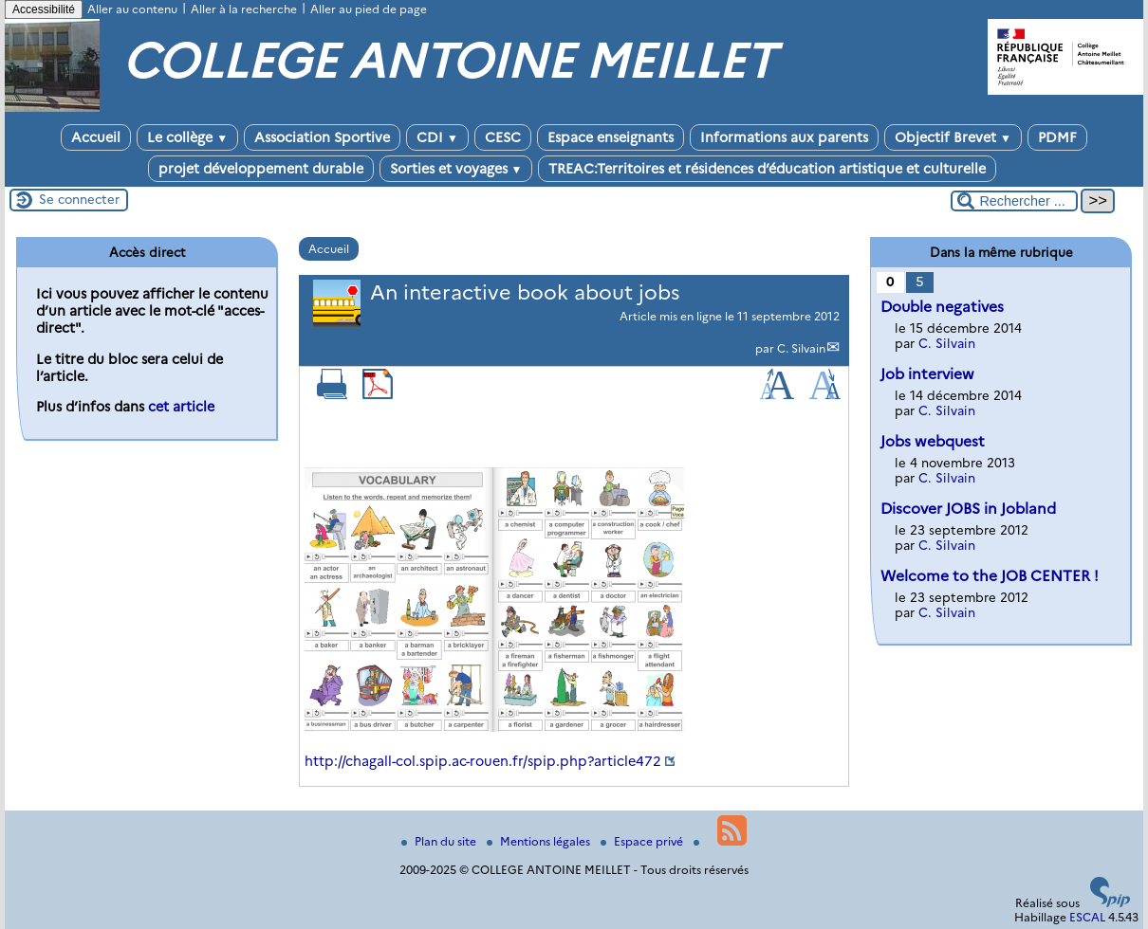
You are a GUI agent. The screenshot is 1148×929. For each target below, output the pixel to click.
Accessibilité (43, 9)
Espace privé (643, 841)
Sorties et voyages (456, 168)
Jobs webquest (932, 441)
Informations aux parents (784, 137)
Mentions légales (540, 841)
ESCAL (1087, 917)
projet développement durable (260, 168)
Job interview (927, 374)
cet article (181, 406)
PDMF (1057, 137)
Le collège (187, 137)
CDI (437, 137)
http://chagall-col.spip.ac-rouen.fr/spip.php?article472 (483, 761)
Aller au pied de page (368, 9)
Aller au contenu (132, 9)
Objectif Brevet (953, 137)
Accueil (95, 137)
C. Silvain (801, 348)
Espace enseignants (610, 137)
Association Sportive (322, 137)
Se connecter (79, 199)
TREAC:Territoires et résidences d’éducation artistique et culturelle (767, 168)
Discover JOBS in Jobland (968, 509)
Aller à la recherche (244, 9)
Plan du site (440, 841)
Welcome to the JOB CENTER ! (989, 576)
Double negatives (942, 307)
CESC (503, 137)
